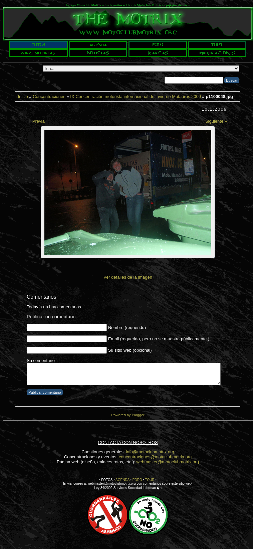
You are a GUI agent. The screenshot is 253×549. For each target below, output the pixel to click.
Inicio (23, 96)
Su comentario (41, 360)
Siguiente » (216, 121)
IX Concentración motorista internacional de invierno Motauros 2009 (135, 96)
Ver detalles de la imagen (127, 277)
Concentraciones (49, 96)
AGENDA (122, 480)
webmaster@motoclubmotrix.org (168, 461)
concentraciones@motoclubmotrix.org (155, 456)
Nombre (115, 327)
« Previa (37, 121)
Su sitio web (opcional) (130, 350)
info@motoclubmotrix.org (150, 451)
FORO (137, 480)
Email (113, 338)
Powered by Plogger (127, 415)
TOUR (150, 480)
